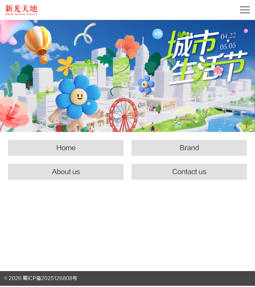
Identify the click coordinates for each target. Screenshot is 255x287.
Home (66, 147)
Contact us (189, 171)
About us (66, 171)
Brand (189, 147)
